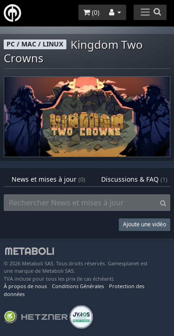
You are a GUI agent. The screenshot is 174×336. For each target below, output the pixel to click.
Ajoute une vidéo (144, 224)
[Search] (163, 202)
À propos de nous (25, 286)
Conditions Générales (78, 286)
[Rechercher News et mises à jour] (80, 202)
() (91, 12)
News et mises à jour (48, 179)
